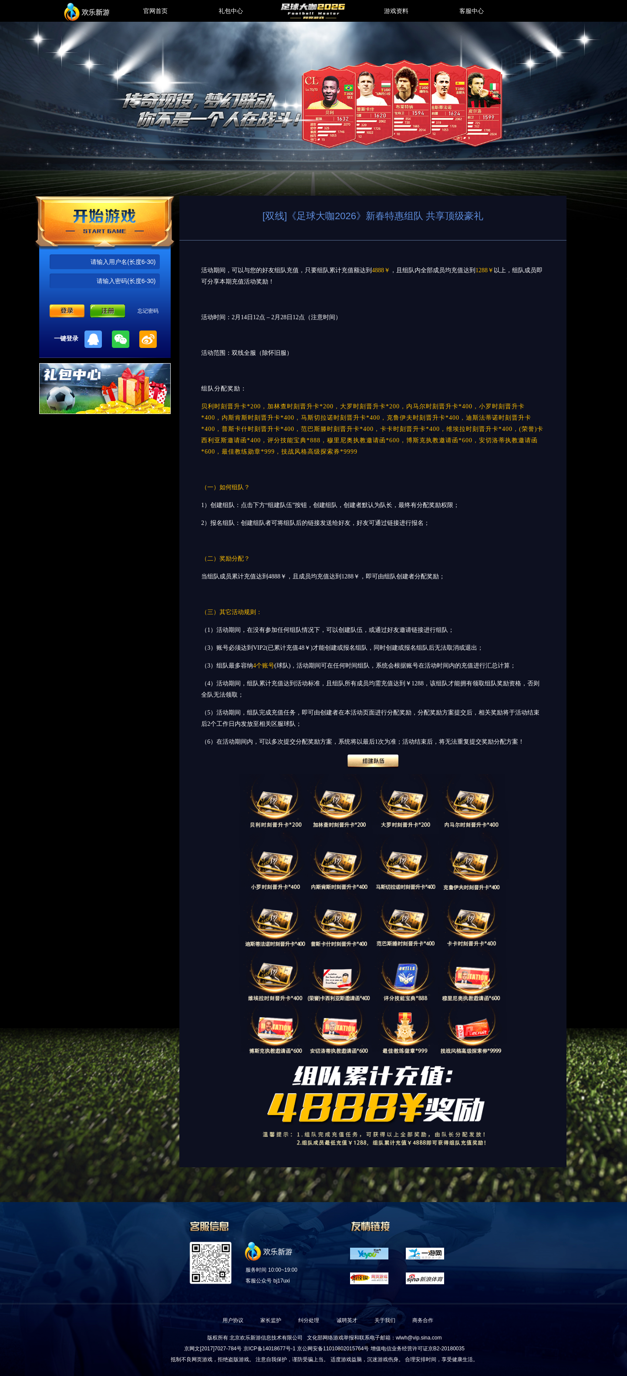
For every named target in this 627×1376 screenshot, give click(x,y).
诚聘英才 (347, 1320)
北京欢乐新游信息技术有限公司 (266, 1338)
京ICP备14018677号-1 (269, 1349)
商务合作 (422, 1320)
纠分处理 (308, 1320)
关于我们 (384, 1320)
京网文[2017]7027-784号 (213, 1349)
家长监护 (270, 1320)
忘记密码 (148, 311)
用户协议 (232, 1320)
